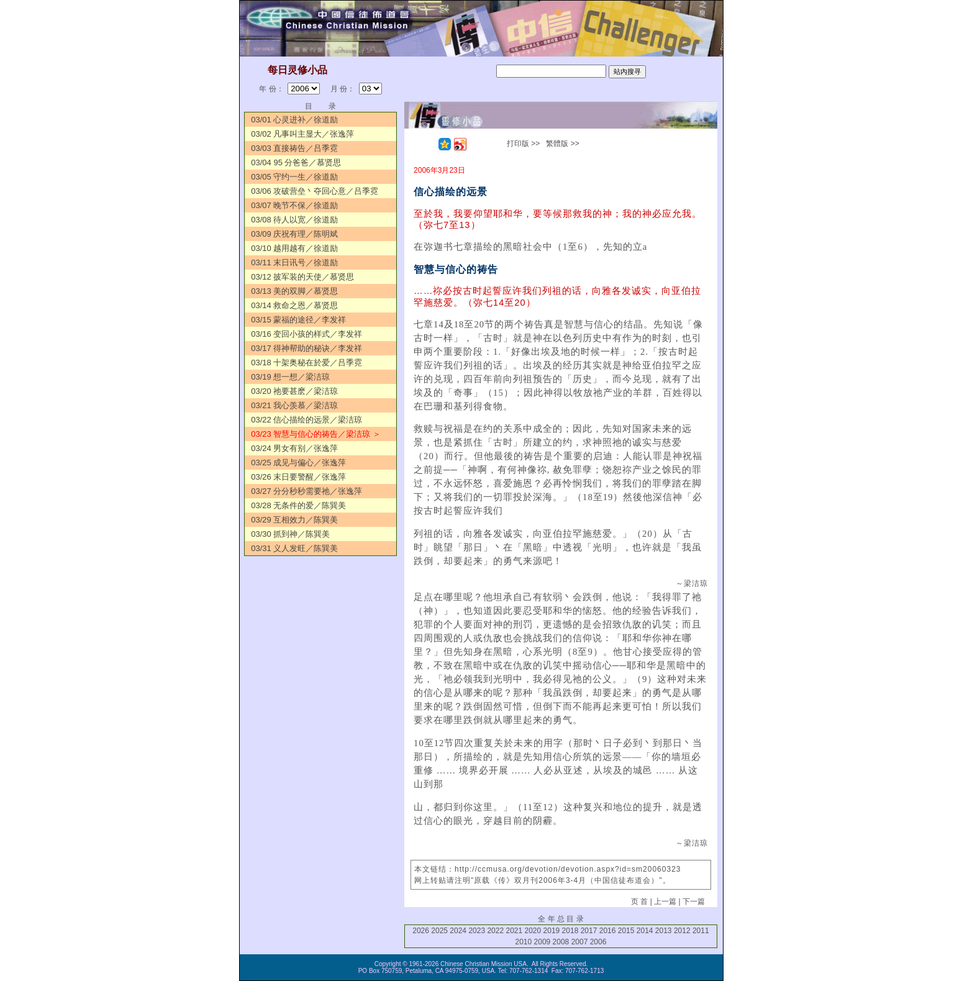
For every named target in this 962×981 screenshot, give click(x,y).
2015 (626, 930)
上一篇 (665, 901)
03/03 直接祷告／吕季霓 (294, 148)
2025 (439, 930)
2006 (598, 942)
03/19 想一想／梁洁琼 (290, 376)
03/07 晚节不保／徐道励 (294, 205)
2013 (663, 930)
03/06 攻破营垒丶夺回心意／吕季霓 (314, 191)
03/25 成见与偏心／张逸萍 (298, 462)
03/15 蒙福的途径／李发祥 (298, 319)
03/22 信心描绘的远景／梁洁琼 (306, 419)
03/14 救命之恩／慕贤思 (294, 305)
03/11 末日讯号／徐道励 (294, 262)
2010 (523, 942)
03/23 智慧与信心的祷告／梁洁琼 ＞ (316, 434)
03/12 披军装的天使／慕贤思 (302, 276)
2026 (420, 930)
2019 (551, 930)
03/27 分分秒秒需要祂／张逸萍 (306, 491)
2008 (561, 942)
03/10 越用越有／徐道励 (294, 248)
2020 (533, 930)
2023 (476, 930)
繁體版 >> (562, 143)
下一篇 (694, 901)
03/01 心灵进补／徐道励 (294, 119)
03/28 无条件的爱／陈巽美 (298, 505)
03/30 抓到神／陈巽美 (290, 534)
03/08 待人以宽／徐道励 (294, 219)
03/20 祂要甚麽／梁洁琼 (294, 391)
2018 (570, 930)
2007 (579, 942)
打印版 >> (523, 143)
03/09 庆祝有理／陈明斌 (294, 234)
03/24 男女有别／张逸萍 (294, 448)
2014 (645, 930)
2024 (458, 930)
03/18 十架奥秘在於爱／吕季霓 (306, 362)
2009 (542, 942)
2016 (607, 930)
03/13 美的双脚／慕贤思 (294, 291)
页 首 (639, 901)
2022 (495, 930)
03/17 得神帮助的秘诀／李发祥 (306, 348)
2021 (514, 930)
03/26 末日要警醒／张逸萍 (298, 476)
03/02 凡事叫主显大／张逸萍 (302, 134)
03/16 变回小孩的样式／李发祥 (306, 334)
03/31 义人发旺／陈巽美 (294, 548)
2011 (700, 930)
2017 (589, 930)
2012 (682, 930)
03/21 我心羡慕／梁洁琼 (294, 405)
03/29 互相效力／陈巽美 (294, 519)
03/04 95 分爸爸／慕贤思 (296, 162)
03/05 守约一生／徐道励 (294, 176)
